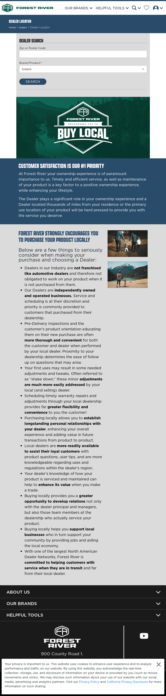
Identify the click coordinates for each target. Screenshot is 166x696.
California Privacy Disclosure (127, 682)
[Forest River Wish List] (148, 8)
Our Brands (21, 603)
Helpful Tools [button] (110, 8)
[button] (137, 8)
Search (33, 81)
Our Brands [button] (76, 8)
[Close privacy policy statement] (158, 664)
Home (12, 27)
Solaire (23, 27)
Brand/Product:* (30, 63)
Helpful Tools (24, 615)
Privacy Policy (89, 682)
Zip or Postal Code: (32, 48)
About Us (18, 592)
